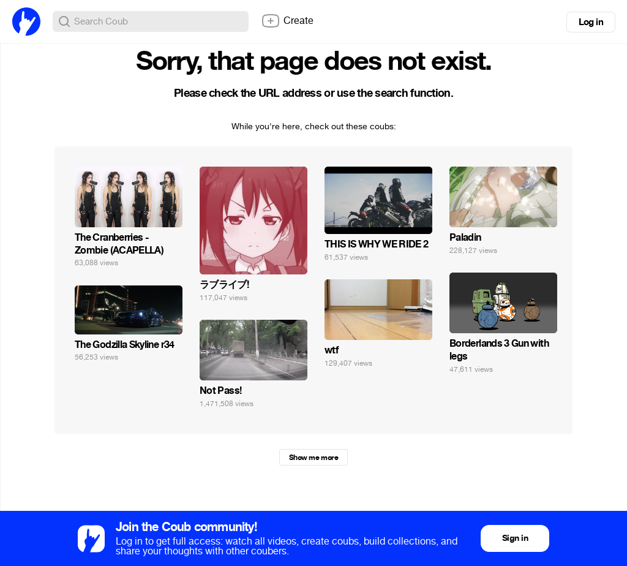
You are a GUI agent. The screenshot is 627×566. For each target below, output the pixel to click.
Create (287, 21)
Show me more (313, 457)
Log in (591, 22)
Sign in (515, 538)
